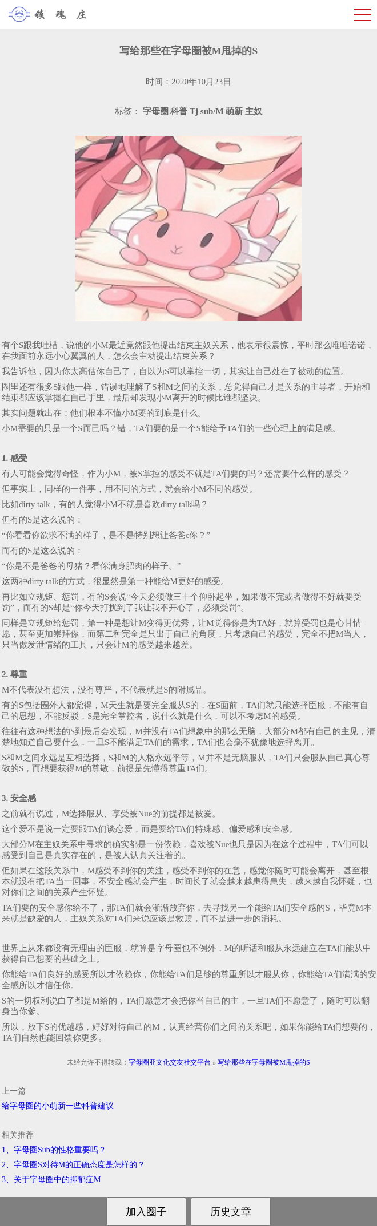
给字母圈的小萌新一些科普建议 (58, 1106)
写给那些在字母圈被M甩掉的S (264, 1062)
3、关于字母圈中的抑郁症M (51, 1179)
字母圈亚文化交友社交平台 (170, 1062)
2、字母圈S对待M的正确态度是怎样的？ (73, 1164)
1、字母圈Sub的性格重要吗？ (54, 1150)
